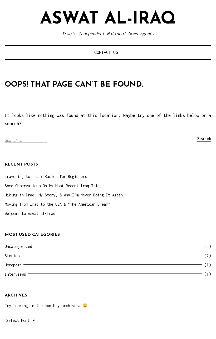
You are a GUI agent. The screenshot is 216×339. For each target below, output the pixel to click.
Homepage (13, 265)
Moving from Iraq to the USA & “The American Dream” (57, 204)
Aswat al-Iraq (108, 19)
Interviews (15, 274)
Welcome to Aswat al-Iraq (30, 213)
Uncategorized (18, 246)
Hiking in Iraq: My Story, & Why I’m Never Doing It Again (64, 195)
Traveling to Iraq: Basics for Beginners (46, 176)
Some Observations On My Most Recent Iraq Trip (52, 185)
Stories (12, 255)
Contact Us (106, 52)
